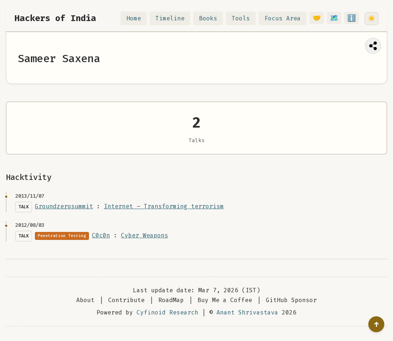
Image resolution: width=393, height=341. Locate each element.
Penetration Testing (62, 235)
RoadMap (171, 300)
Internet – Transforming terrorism (164, 206)
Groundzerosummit (64, 206)
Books (212, 18)
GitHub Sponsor (291, 300)
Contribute (126, 300)
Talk (24, 207)
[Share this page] (373, 46)
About (85, 300)
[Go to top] (376, 324)
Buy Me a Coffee (225, 300)
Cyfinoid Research (167, 312)
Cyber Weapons (144, 235)
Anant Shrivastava (247, 312)
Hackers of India (55, 18)
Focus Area (287, 18)
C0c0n (101, 235)
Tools (245, 18)
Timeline (174, 18)
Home (138, 18)
